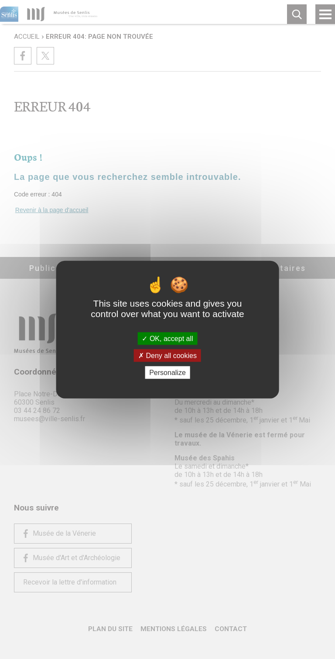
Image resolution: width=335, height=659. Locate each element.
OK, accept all (167, 338)
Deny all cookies (167, 355)
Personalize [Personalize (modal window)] (167, 372)
